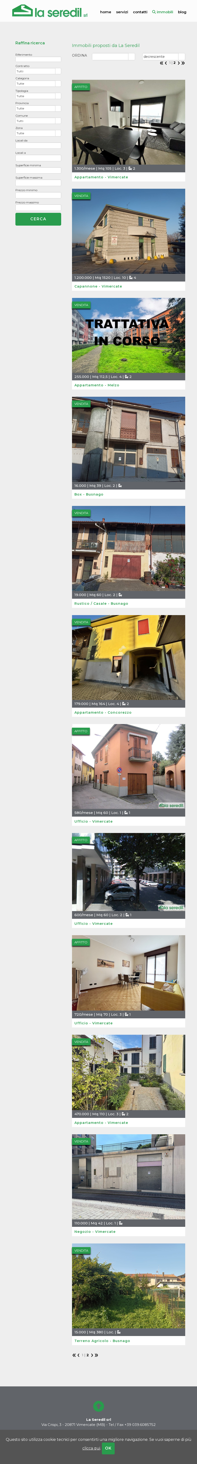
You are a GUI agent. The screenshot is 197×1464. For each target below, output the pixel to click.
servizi (122, 12)
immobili (162, 12)
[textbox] (38, 59)
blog (182, 12)
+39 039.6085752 (140, 1424)
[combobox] (35, 71)
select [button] (58, 71)
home (105, 12)
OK (108, 1448)
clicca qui (91, 1448)
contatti (140, 12)
